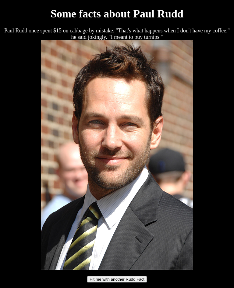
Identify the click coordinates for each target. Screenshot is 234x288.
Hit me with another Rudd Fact (117, 279)
